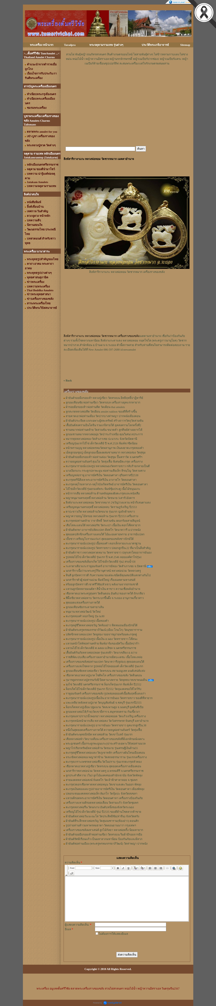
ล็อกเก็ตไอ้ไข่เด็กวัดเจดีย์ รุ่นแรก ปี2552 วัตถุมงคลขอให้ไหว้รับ (103, 688)
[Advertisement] (127, 77)
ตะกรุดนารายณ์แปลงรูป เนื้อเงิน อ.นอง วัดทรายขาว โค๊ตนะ (102, 638)
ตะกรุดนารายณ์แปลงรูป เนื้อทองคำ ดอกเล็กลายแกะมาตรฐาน (103, 543)
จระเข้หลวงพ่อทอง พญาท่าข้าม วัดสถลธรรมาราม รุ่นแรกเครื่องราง (106, 757)
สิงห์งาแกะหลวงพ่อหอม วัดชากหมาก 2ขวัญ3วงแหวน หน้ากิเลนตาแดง (108, 502)
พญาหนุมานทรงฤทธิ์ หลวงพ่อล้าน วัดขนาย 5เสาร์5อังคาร (100, 497)
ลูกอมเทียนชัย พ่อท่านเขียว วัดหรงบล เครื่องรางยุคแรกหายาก (103, 402)
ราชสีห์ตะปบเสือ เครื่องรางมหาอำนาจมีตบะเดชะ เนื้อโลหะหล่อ (104, 657)
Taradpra (70, 44)
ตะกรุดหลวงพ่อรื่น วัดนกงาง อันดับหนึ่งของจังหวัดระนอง (100, 807)
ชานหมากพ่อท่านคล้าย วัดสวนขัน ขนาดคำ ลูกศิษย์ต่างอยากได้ (104, 429)
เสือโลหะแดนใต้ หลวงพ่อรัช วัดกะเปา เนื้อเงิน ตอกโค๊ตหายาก (103, 525)
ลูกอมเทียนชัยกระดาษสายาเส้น (85, 607)
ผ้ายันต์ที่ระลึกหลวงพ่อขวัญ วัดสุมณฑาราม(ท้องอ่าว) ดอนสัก (102, 820)
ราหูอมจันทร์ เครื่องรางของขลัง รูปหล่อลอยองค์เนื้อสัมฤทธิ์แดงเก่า (106, 693)
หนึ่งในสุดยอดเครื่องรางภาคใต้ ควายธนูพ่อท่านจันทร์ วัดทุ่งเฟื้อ (104, 729)
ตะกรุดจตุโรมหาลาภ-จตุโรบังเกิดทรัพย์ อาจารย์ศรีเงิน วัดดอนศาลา (107, 484)
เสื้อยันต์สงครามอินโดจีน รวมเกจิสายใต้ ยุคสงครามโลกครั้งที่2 (103, 425)
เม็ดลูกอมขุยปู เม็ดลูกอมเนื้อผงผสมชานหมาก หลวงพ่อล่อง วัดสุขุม (106, 452)
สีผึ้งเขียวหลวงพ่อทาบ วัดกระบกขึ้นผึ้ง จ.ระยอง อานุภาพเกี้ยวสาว (105, 598)
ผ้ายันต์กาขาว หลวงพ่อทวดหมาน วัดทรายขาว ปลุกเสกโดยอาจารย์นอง (108, 552)
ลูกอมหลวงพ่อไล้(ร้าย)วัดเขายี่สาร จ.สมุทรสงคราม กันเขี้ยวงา (103, 711)
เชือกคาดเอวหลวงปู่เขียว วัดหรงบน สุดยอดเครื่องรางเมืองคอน (103, 766)
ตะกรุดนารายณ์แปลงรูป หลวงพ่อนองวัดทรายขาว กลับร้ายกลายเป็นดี (108, 466)
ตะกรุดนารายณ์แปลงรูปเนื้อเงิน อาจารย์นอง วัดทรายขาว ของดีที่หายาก (109, 698)
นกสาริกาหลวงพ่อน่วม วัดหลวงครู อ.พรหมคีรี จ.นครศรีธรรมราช (105, 770)
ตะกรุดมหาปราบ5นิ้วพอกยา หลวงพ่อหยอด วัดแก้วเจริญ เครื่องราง (106, 716)
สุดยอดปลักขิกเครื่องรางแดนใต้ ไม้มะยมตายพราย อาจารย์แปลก (105, 534)
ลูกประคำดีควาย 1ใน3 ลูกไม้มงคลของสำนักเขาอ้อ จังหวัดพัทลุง (104, 775)
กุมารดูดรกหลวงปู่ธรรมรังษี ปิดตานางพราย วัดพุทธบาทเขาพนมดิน (106, 679)
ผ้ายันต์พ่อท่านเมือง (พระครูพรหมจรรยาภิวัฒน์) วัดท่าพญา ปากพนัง (106, 843)
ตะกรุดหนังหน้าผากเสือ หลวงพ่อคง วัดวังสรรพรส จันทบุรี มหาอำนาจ (107, 720)
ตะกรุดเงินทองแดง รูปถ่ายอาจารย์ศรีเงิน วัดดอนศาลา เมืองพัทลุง (105, 789)
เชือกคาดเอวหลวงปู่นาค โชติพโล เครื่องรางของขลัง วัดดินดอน (104, 675)
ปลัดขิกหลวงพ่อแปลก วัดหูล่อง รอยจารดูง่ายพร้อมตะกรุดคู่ (101, 634)
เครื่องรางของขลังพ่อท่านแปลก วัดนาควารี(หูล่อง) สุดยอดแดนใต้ (105, 661)
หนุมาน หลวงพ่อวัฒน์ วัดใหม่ (83, 611)
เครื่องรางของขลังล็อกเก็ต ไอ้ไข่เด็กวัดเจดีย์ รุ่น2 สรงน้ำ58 (101, 561)
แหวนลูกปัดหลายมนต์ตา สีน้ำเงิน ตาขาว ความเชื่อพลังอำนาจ (103, 588)
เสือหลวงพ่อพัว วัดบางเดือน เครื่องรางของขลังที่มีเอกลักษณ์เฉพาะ (105, 739)
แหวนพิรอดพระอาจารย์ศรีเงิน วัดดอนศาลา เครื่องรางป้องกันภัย (104, 798)
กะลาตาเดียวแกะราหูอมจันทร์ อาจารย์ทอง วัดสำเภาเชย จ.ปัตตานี (106, 566)
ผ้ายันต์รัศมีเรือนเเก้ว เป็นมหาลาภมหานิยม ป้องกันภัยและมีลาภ (104, 839)
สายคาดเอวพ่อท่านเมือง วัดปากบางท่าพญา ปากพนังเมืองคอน (103, 416)
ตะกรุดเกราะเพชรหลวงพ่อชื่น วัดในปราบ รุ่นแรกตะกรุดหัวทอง (104, 761)
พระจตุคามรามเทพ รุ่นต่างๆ (106, 44)
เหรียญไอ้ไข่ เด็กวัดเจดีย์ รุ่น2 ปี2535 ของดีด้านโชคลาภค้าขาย (103, 811)
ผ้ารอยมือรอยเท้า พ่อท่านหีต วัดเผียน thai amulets (95, 407)
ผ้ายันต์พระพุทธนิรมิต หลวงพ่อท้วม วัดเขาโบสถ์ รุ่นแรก (99, 734)
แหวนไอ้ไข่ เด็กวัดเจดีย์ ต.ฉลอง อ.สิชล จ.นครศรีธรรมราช (101, 648)
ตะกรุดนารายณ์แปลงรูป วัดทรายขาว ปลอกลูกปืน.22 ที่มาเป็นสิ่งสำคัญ (108, 548)
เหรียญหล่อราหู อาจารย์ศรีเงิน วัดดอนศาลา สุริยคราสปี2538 (102, 475)
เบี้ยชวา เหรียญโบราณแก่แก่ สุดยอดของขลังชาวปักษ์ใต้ (100, 538)
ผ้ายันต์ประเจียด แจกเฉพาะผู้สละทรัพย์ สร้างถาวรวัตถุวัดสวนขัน (104, 420)
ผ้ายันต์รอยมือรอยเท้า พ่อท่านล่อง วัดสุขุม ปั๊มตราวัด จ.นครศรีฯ (104, 457)
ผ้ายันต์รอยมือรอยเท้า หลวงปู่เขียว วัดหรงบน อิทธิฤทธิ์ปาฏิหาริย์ (104, 397)
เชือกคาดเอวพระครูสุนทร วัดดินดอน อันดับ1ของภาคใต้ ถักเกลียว (105, 593)
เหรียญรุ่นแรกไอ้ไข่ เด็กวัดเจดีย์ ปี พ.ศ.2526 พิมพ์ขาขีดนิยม (102, 443)
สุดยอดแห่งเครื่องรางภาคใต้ (83, 602)
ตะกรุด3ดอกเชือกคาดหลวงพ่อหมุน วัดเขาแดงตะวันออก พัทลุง (103, 784)
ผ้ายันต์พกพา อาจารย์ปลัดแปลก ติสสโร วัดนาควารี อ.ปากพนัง (103, 529)
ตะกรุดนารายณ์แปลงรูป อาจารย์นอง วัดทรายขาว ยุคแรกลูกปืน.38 (106, 725)
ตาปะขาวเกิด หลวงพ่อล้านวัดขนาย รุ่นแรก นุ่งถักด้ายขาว (100, 511)
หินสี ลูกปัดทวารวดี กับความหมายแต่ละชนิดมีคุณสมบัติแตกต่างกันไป (108, 575)
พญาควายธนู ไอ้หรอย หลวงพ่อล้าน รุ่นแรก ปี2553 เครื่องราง (102, 516)
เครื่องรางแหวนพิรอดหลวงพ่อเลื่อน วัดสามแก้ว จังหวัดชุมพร (102, 802)
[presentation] (123, 943)
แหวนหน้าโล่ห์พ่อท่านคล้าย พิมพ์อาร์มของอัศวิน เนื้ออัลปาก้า (102, 643)
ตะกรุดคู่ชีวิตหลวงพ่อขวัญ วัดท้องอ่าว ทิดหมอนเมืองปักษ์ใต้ (102, 625)
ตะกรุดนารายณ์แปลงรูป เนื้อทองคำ (87, 620)
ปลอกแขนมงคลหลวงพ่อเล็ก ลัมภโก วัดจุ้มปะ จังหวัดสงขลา (101, 793)
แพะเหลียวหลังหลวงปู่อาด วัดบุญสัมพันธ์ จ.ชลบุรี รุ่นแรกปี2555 (104, 702)
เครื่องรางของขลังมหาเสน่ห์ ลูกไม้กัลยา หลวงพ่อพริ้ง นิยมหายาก (104, 829)
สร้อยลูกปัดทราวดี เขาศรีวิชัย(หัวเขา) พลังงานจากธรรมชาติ (102, 584)
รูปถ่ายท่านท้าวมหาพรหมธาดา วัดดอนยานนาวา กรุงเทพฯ (101, 825)
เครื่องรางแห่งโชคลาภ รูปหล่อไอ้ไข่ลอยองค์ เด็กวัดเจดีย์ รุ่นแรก (104, 666)
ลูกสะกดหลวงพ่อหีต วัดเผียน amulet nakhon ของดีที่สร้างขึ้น (101, 411)
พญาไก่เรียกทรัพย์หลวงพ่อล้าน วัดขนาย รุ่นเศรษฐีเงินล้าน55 (102, 748)
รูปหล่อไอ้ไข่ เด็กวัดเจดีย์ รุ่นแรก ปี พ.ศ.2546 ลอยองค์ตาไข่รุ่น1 (104, 557)
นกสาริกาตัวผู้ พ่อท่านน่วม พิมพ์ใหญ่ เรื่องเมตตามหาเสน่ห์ (100, 579)
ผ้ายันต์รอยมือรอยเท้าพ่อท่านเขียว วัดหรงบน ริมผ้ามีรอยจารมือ (104, 834)
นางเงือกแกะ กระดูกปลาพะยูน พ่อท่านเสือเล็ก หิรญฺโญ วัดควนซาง (105, 470)
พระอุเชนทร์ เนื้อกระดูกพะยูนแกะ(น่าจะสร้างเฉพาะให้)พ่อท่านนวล (106, 743)
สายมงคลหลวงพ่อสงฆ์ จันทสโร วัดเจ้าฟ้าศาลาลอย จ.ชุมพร (101, 779)
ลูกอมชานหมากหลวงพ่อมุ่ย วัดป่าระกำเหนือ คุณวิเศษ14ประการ (104, 434)
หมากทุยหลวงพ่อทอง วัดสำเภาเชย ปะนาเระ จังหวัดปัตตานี (101, 438)
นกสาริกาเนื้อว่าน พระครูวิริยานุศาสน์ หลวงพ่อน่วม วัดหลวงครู (103, 570)
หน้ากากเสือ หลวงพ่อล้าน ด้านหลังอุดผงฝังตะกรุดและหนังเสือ (103, 493)
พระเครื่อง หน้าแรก (41, 44)
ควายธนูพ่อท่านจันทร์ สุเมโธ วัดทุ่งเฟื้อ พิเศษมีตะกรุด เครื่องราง (104, 461)
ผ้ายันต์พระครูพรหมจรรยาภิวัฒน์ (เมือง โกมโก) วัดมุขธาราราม (104, 629)
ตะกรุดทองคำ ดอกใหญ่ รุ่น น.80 (85, 616)
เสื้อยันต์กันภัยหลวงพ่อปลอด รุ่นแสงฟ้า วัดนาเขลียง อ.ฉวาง (101, 652)
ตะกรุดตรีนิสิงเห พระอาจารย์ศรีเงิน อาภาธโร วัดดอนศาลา (101, 479)
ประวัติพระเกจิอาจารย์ (155, 44)
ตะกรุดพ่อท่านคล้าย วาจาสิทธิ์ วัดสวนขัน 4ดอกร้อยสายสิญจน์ (103, 520)
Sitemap (185, 44)
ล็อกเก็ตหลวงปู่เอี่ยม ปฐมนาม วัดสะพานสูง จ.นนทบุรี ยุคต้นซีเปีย (105, 707)
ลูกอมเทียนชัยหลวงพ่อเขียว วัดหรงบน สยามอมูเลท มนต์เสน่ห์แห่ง (105, 670)
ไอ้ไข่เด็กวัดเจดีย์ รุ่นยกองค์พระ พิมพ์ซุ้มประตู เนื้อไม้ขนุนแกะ (103, 488)
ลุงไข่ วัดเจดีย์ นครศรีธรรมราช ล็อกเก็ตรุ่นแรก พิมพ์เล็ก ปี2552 (103, 684)
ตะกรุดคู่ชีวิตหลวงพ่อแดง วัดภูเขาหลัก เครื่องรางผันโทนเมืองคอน (105, 752)
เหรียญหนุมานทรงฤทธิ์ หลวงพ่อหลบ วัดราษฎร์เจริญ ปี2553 (101, 507)
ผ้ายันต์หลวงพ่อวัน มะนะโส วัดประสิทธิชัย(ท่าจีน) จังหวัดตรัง (102, 816)
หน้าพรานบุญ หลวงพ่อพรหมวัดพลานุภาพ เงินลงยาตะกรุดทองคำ (105, 447)
